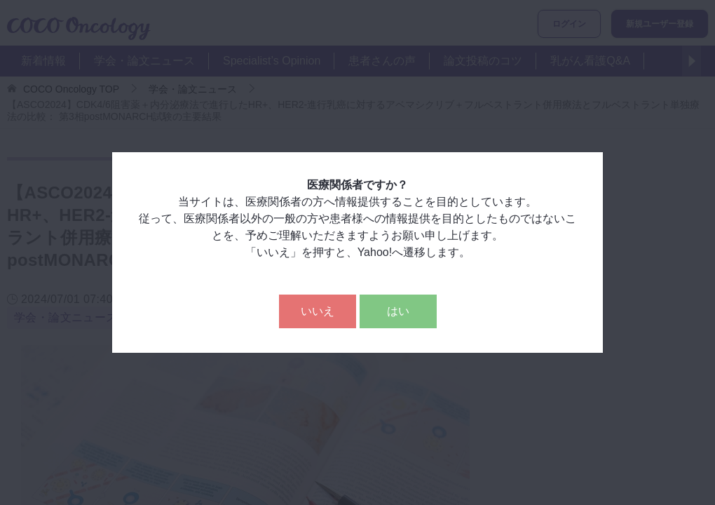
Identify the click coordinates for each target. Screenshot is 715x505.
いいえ (317, 311)
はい (398, 311)
